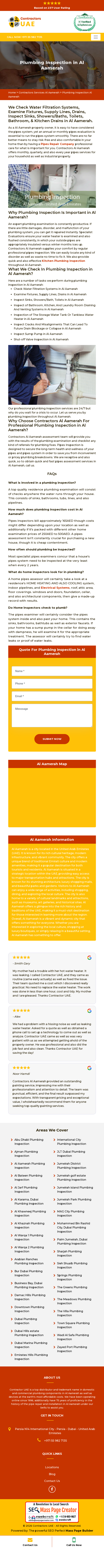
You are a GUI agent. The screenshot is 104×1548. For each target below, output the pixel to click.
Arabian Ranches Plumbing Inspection (28, 1261)
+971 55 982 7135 (55, 1440)
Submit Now (52, 739)
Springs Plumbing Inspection (69, 1277)
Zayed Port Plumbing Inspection (72, 1349)
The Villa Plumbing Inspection (70, 1313)
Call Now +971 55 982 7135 (24, 37)
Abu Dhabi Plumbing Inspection (28, 1141)
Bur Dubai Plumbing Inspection (28, 1273)
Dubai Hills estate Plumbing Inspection (28, 1333)
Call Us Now (74, 1542)
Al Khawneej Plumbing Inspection (30, 1213)
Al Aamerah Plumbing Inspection (29, 1165)
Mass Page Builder (79, 1530)
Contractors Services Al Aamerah (39, 92)
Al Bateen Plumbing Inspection (28, 1177)
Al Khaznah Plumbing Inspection (29, 1225)
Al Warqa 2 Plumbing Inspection (29, 1249)
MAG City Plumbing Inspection (70, 1213)
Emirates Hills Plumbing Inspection (31, 1357)
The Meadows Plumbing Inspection (74, 1301)
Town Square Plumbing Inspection (73, 1325)
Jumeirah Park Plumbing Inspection (74, 1201)
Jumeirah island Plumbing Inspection (75, 1189)
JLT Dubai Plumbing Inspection (71, 1153)
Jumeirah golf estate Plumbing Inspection (71, 1177)
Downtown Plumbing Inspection (29, 1309)
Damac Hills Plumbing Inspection (29, 1297)
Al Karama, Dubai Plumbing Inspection (28, 1201)
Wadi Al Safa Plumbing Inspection (73, 1337)
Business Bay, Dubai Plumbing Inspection (28, 1285)
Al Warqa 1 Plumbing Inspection (28, 1237)
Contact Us (30, 1542)
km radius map (52, 797)
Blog (52, 1474)
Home (12, 92)
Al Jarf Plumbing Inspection (25, 1189)
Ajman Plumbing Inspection (26, 1153)
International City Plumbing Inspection (71, 1141)
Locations (52, 1467)
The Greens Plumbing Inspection (72, 1289)
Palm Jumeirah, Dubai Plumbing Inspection (72, 1241)
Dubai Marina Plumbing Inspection (30, 1345)
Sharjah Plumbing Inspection (69, 1253)
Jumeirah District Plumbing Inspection (71, 1165)
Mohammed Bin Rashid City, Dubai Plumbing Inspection (73, 1227)
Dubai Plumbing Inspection (25, 1321)
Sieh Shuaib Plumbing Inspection (72, 1265)
